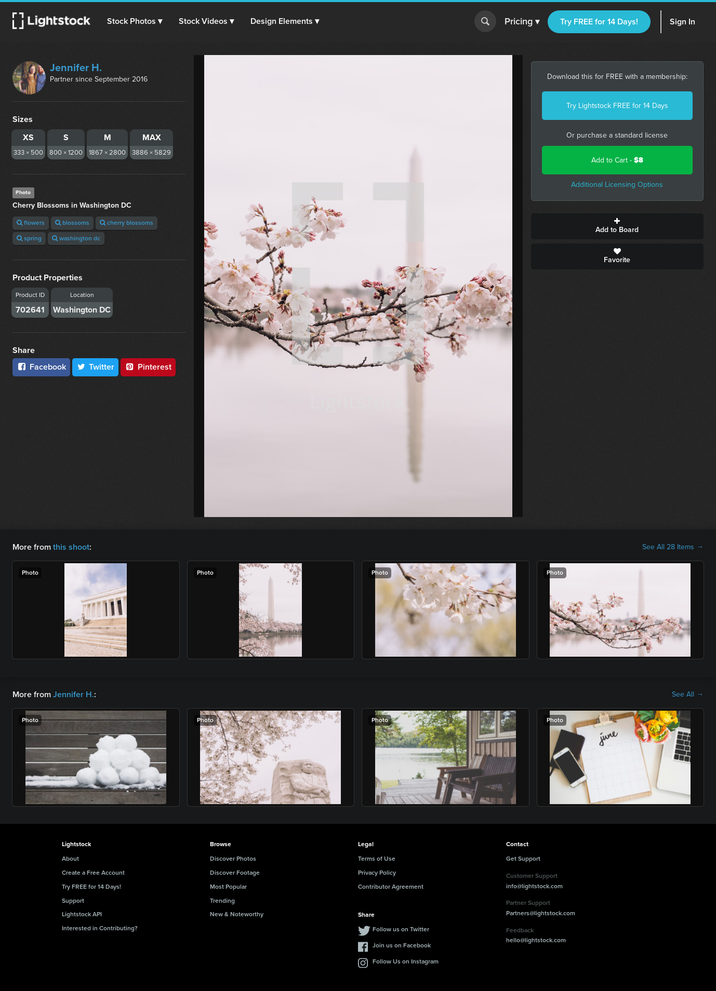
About (70, 858)
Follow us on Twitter (401, 929)
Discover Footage (235, 872)
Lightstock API (82, 914)
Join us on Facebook (402, 945)
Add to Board (617, 226)
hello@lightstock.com (536, 940)
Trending (222, 900)
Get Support (523, 858)
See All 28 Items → (673, 547)
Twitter (95, 367)
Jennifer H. (76, 67)
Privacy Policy (377, 872)
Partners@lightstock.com (540, 913)
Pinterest (148, 367)
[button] (134, 21)
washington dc (76, 238)
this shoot (71, 547)
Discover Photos (233, 858)
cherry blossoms (126, 222)
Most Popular (228, 886)
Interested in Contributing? (100, 928)
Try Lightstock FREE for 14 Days (617, 105)
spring (29, 238)
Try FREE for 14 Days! (599, 22)
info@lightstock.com (534, 886)
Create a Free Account (93, 872)
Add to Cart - (617, 160)
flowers (31, 222)
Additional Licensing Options (617, 184)
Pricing (522, 21)
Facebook (41, 367)
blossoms (72, 222)
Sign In (682, 22)
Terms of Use (376, 858)
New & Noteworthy (236, 914)
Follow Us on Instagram (406, 961)
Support (73, 900)
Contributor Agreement (390, 886)
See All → (688, 694)
